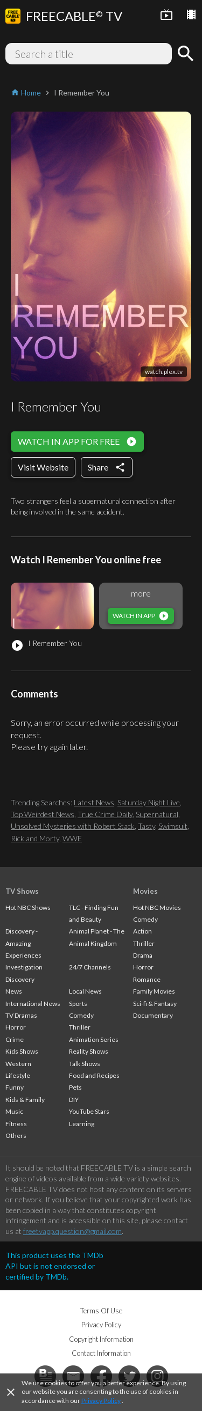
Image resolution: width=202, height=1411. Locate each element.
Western (18, 1064)
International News (32, 1004)
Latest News (94, 802)
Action (142, 931)
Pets (75, 1087)
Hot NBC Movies (157, 907)
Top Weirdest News (42, 814)
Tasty (146, 826)
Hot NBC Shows (28, 907)
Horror (15, 1027)
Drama (142, 955)
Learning (81, 1124)
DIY (74, 1100)
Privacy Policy (101, 1401)
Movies (145, 891)
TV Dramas (21, 1015)
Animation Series (94, 1039)
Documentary (153, 1015)
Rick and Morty (35, 838)
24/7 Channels (90, 967)
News (13, 991)
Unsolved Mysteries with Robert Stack (73, 826)
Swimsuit (172, 826)
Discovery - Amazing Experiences (23, 943)
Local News (85, 991)
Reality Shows (88, 1051)
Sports (78, 1004)
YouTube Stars (89, 1111)
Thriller (79, 1027)
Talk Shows (84, 1064)
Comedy (81, 1015)
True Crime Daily (105, 814)
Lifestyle (17, 1075)
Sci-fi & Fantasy (155, 1004)
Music (14, 1111)
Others (15, 1135)
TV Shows (22, 891)
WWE (72, 838)
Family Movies (154, 991)
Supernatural (157, 814)
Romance (147, 979)
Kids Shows (21, 1051)
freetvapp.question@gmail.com (72, 1231)
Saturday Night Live (148, 802)
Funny (14, 1087)
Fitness (16, 1124)
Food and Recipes (94, 1075)
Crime (14, 1039)
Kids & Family (25, 1100)
